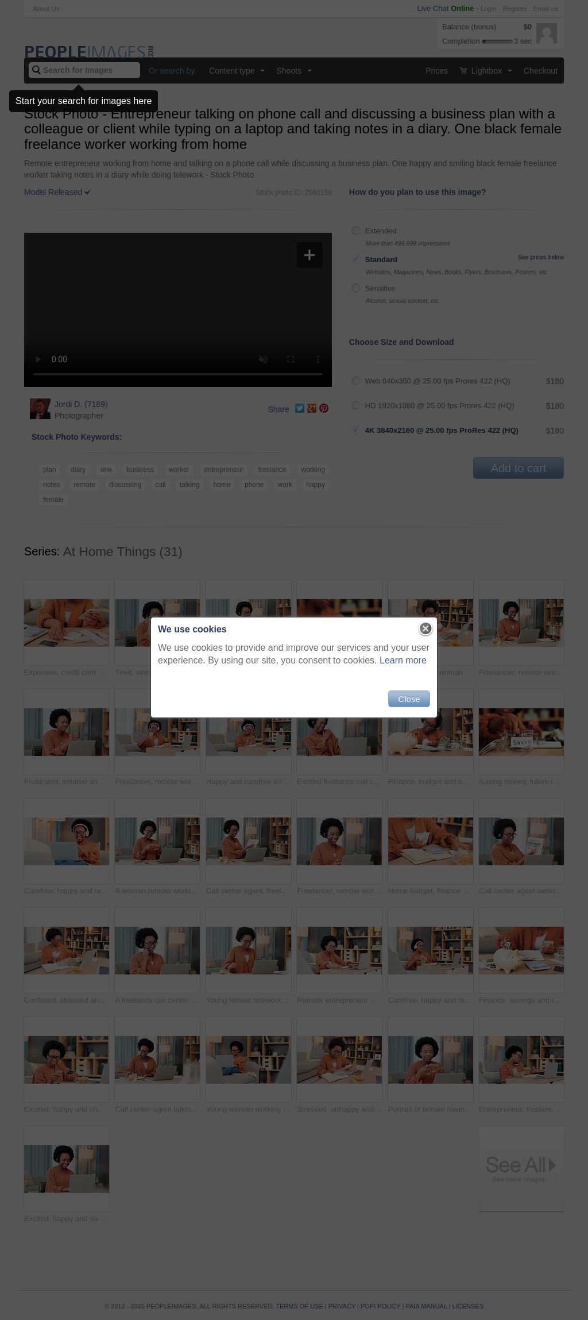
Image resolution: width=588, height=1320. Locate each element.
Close (409, 699)
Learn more (403, 660)
